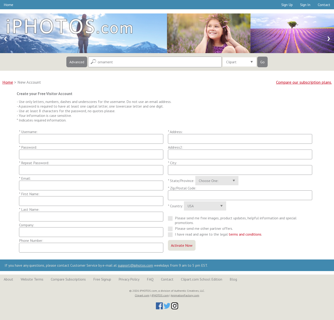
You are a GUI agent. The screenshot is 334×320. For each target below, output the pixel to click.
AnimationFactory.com (185, 295)
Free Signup (102, 279)
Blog (233, 279)
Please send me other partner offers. (202, 228)
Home (8, 4)
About (8, 279)
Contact (324, 4)
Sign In (305, 4)
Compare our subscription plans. (304, 82)
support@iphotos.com (135, 265)
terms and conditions (245, 234)
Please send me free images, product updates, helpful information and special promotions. (232, 220)
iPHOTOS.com (160, 295)
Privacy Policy (129, 279)
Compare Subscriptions (68, 279)
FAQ (150, 279)
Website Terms (32, 279)
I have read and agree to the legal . (217, 234)
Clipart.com (142, 295)
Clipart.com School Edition (201, 279)
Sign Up (287, 4)
